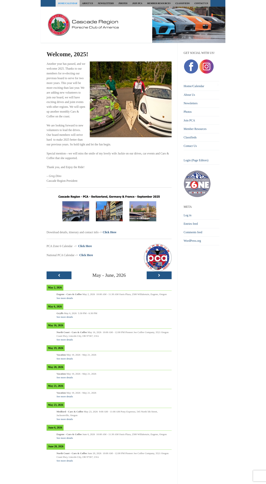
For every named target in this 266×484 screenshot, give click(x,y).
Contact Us (190, 145)
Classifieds (190, 137)
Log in (187, 215)
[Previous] (59, 275)
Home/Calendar (194, 86)
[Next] (159, 275)
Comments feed (193, 232)
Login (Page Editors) (196, 160)
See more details (65, 298)
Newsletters (191, 103)
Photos (188, 111)
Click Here (85, 246)
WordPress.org (192, 240)
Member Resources (195, 128)
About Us (189, 94)
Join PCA (189, 120)
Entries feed (191, 223)
